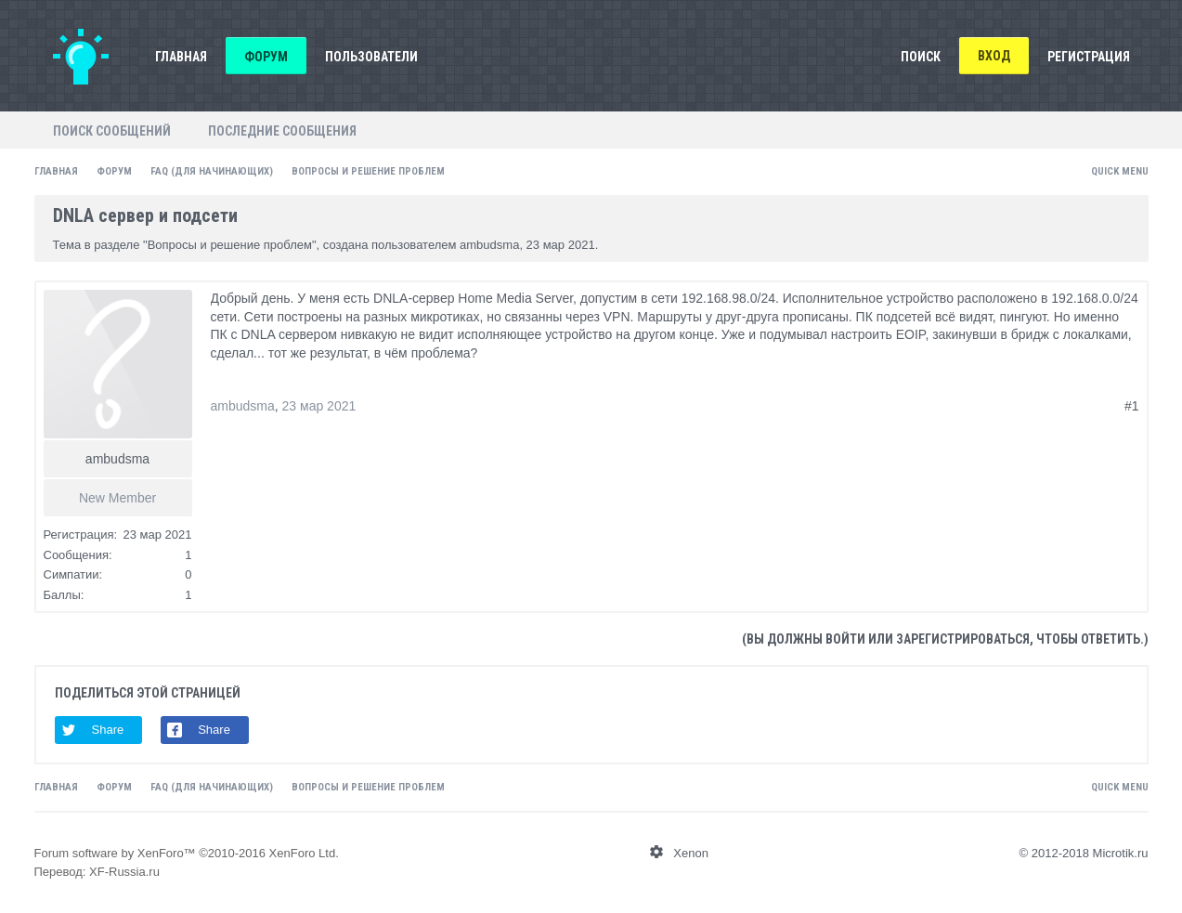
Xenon (690, 853)
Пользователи (371, 56)
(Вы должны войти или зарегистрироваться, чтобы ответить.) (945, 639)
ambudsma (489, 245)
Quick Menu (1120, 171)
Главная (181, 56)
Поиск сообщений (112, 131)
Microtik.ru (1121, 853)
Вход (994, 55)
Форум (266, 56)
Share (108, 730)
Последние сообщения (282, 131)
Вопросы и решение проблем (230, 245)
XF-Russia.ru (124, 872)
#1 (1131, 405)
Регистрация (1088, 56)
